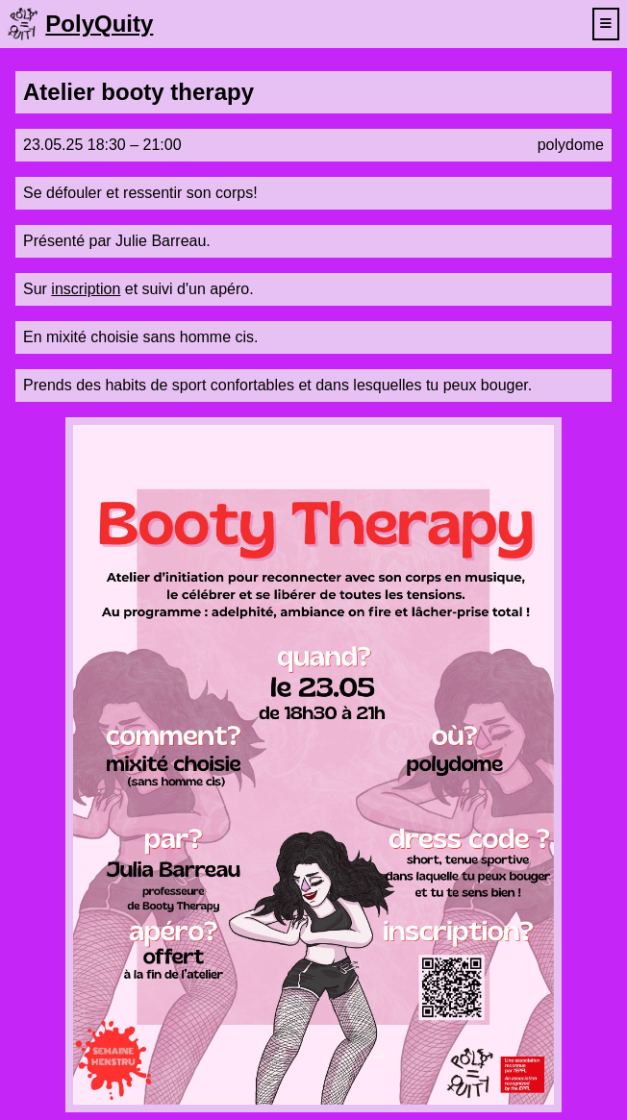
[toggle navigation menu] (605, 24)
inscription (85, 289)
